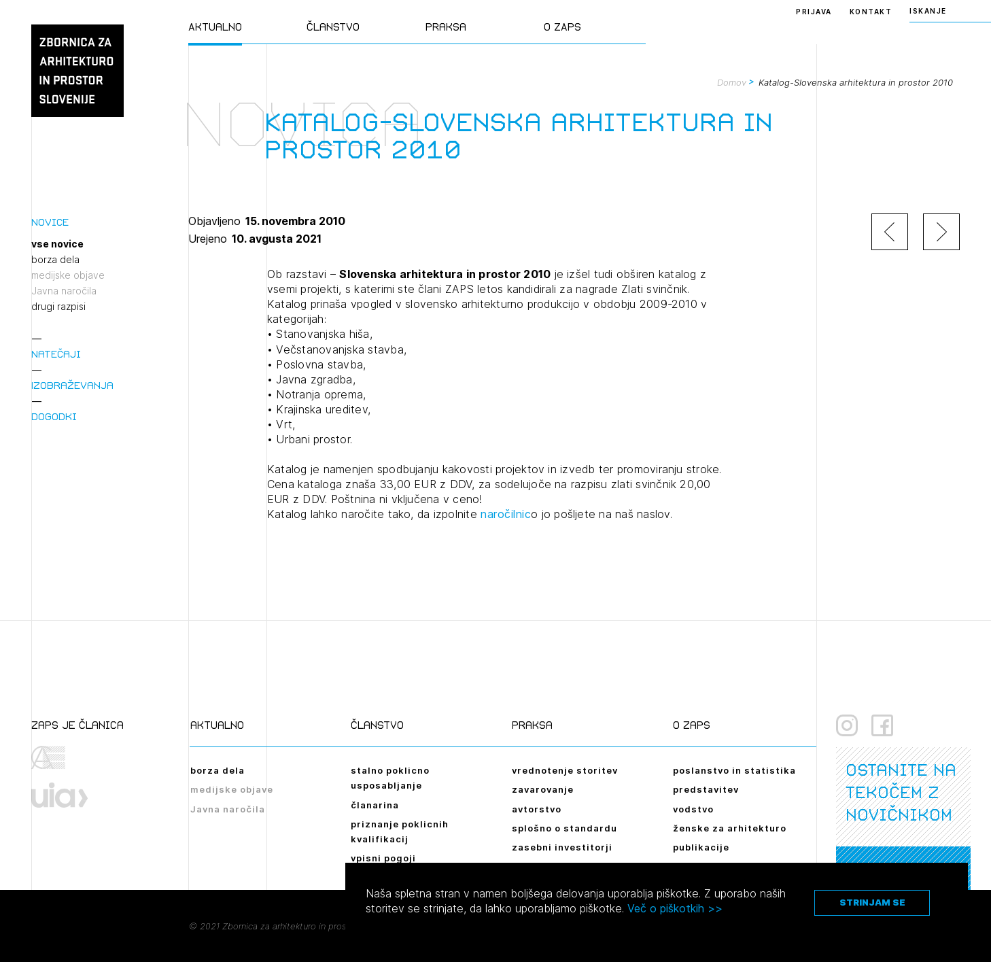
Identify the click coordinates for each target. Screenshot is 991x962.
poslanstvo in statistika (734, 770)
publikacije (701, 847)
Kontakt (871, 11)
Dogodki (54, 416)
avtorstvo (536, 809)
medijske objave (68, 275)
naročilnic (506, 513)
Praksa (445, 26)
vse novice (57, 244)
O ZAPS (562, 26)
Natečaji (56, 354)
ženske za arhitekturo (729, 828)
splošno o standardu (564, 828)
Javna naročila (64, 291)
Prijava (814, 11)
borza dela (55, 260)
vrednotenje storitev (565, 770)
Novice (50, 222)
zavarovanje (543, 789)
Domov (731, 82)
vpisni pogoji (383, 858)
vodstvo (693, 809)
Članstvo (333, 26)
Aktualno (215, 26)
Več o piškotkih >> (675, 908)
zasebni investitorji (562, 847)
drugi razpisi (58, 306)
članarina (375, 805)
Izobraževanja (72, 385)
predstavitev (706, 789)
